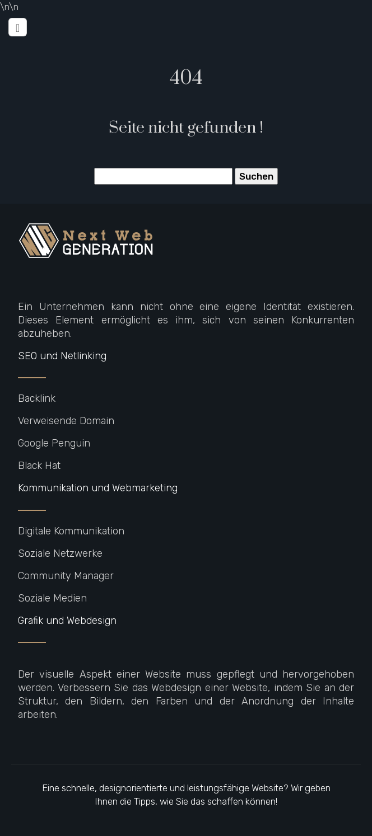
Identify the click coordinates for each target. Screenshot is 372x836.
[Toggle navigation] (17, 27)
